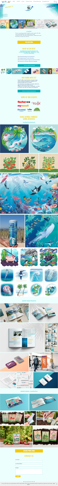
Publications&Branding (37, 1)
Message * (17, 467)
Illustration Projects (29, 1)
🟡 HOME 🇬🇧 (3, 1)
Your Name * (17, 459)
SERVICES (9, 1)
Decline (28, 484)
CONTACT (18, 1)
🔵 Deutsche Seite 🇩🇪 (5, 2)
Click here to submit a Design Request (29, 91)
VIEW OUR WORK (29, 42)
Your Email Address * (18, 463)
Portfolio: (23, 1)
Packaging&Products (45, 1)
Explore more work (29, 451)
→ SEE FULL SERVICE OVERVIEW (29, 65)
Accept (54, 483)
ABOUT (14, 1)
